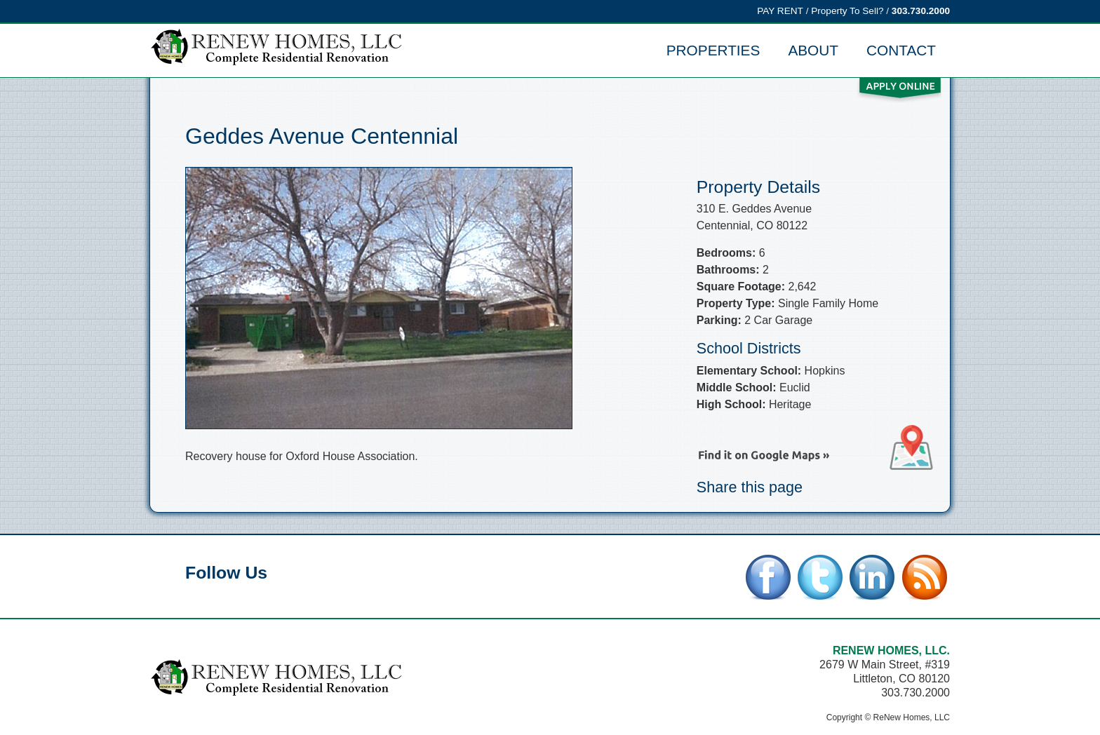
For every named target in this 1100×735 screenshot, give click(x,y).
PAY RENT (780, 11)
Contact (901, 50)
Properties (713, 50)
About (813, 50)
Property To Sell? (847, 11)
